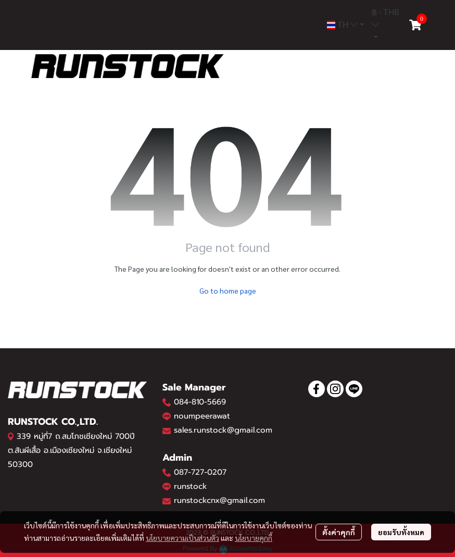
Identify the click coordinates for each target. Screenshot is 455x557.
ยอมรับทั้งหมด (401, 532)
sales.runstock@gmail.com (223, 430)
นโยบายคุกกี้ (253, 537)
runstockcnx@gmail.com (219, 500)
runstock (190, 486)
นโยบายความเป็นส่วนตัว (182, 537)
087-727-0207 (200, 472)
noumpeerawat (202, 416)
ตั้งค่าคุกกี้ (338, 532)
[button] (345, 25)
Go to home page (227, 290)
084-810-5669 (200, 402)
